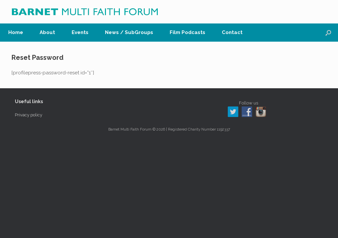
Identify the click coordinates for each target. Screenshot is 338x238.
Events (80, 32)
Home (15, 32)
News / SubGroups (129, 32)
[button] (328, 32)
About (47, 32)
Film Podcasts (187, 32)
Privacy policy (28, 114)
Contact (232, 32)
